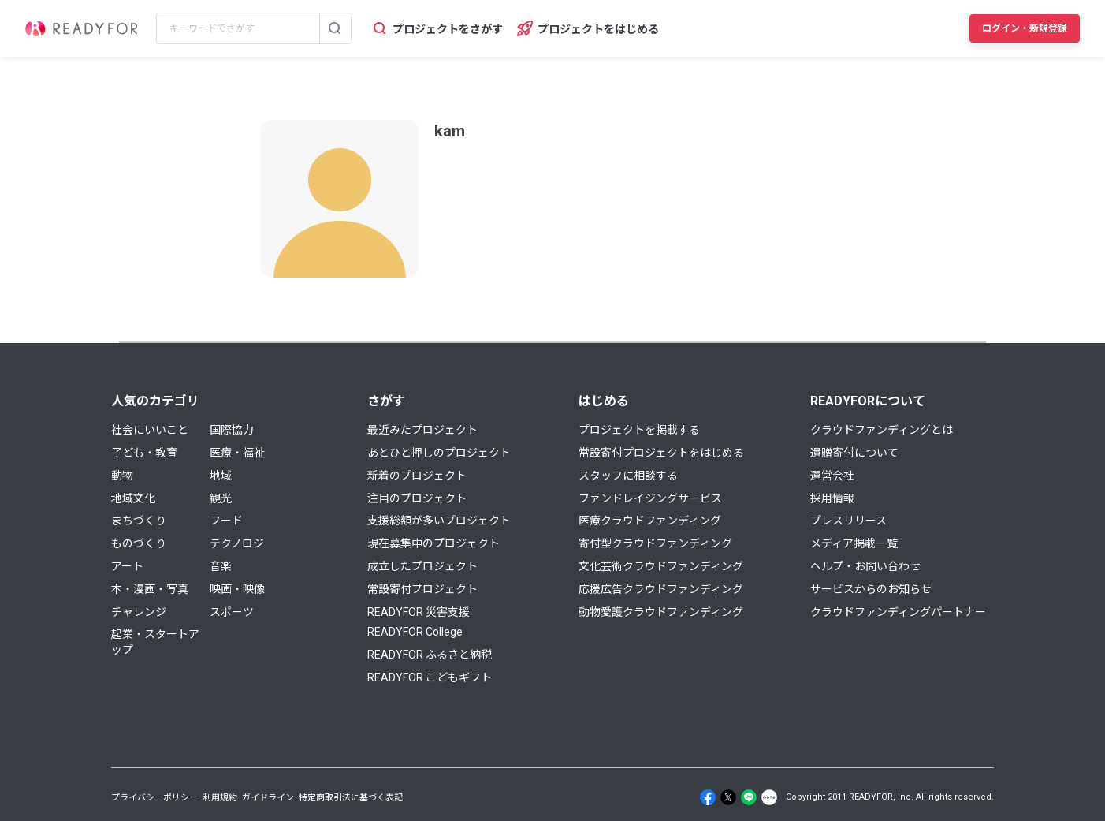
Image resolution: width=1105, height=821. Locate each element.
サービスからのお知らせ (871, 589)
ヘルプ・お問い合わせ (865, 566)
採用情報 (832, 498)
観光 (221, 498)
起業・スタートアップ (155, 642)
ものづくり (138, 543)
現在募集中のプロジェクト (433, 543)
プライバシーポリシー (154, 798)
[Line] (749, 797)
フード (226, 520)
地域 (221, 475)
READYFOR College (415, 631)
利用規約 (220, 798)
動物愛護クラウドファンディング (661, 612)
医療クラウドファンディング (650, 520)
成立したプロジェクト (422, 566)
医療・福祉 (237, 452)
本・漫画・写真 (149, 589)
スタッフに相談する (628, 475)
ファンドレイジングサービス (650, 498)
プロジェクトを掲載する (639, 430)
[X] (728, 797)
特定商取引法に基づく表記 (351, 798)
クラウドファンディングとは (881, 430)
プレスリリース (848, 520)
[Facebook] (708, 797)
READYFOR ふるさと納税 (429, 654)
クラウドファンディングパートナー (898, 612)
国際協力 (232, 430)
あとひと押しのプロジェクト (439, 452)
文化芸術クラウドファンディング (661, 566)
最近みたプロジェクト (422, 430)
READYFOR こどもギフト (429, 677)
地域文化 (133, 498)
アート (127, 566)
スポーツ (232, 612)
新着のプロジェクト (417, 475)
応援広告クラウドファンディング (661, 589)
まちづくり (138, 520)
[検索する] (335, 28)
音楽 (221, 566)
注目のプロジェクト (417, 498)
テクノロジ (237, 543)
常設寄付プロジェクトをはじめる (661, 452)
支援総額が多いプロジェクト (439, 520)
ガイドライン (268, 798)
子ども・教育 (144, 452)
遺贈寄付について (854, 452)
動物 (122, 475)
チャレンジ (138, 612)
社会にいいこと (149, 430)
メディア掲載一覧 (854, 543)
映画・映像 (237, 589)
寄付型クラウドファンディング (655, 543)
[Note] (769, 797)
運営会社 (832, 475)
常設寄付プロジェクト (422, 589)
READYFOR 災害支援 (418, 612)
